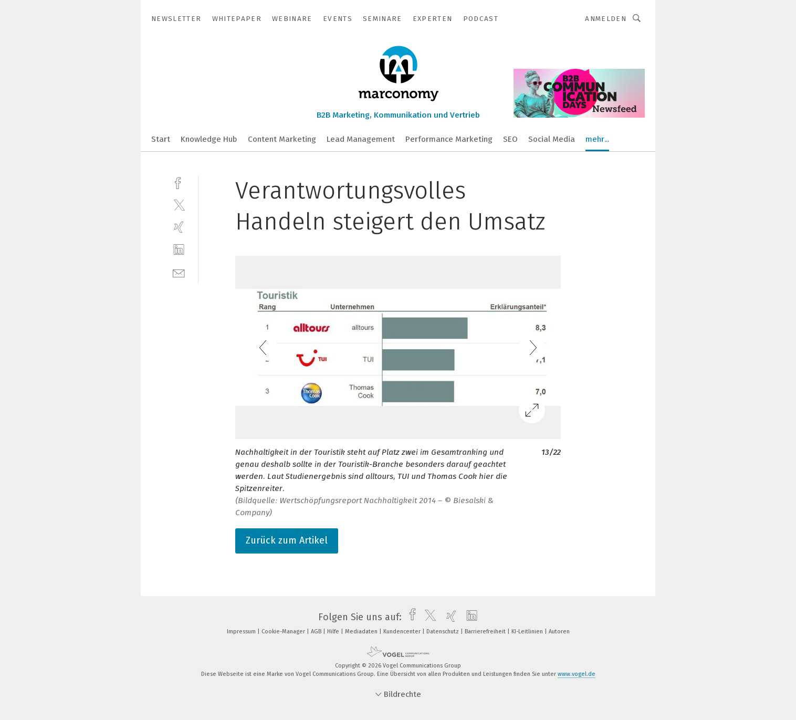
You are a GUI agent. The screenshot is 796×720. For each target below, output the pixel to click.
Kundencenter (402, 631)
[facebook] (178, 182)
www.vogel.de (576, 674)
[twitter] (178, 204)
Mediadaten (362, 631)
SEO (510, 139)
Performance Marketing (449, 139)
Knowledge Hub (209, 139)
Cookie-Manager (284, 631)
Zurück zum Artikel (287, 540)
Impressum (242, 631)
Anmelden (605, 18)
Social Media (551, 139)
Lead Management (361, 139)
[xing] (178, 227)
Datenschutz (443, 631)
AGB (317, 631)
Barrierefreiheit (486, 631)
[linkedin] (178, 249)
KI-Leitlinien (527, 631)
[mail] (178, 272)
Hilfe (334, 631)
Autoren (559, 631)
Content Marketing (282, 139)
